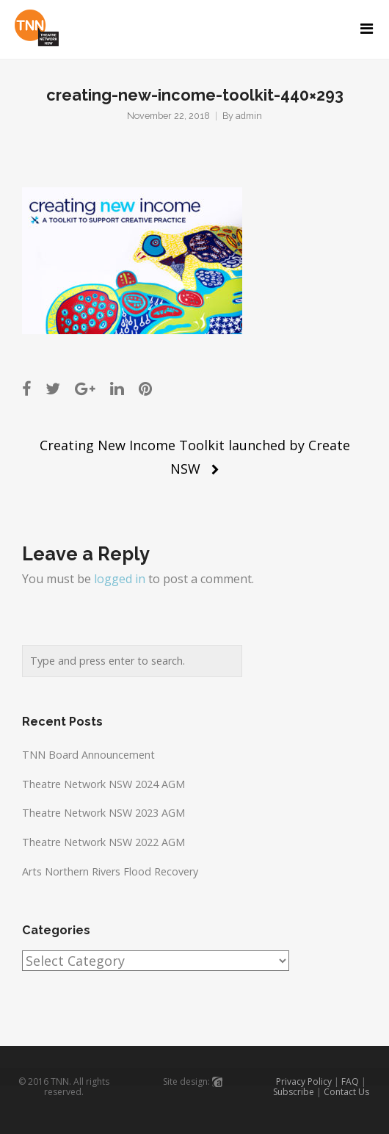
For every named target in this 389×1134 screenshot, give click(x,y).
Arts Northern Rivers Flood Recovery (110, 871)
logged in (119, 579)
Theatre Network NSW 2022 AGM (103, 842)
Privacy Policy (304, 1081)
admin (249, 115)
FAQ (350, 1081)
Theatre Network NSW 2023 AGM (103, 813)
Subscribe (293, 1092)
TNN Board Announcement (88, 755)
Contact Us (346, 1092)
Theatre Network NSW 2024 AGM (103, 784)
